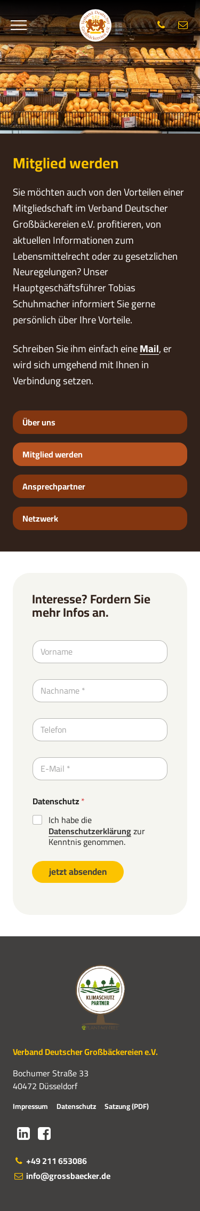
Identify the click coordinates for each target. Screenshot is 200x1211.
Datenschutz (59, 801)
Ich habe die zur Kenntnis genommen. (97, 831)
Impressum (30, 1106)
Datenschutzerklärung (90, 831)
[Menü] (19, 25)
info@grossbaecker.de (61, 1175)
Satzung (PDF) (127, 1106)
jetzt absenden (78, 871)
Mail (149, 348)
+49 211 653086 (50, 1160)
